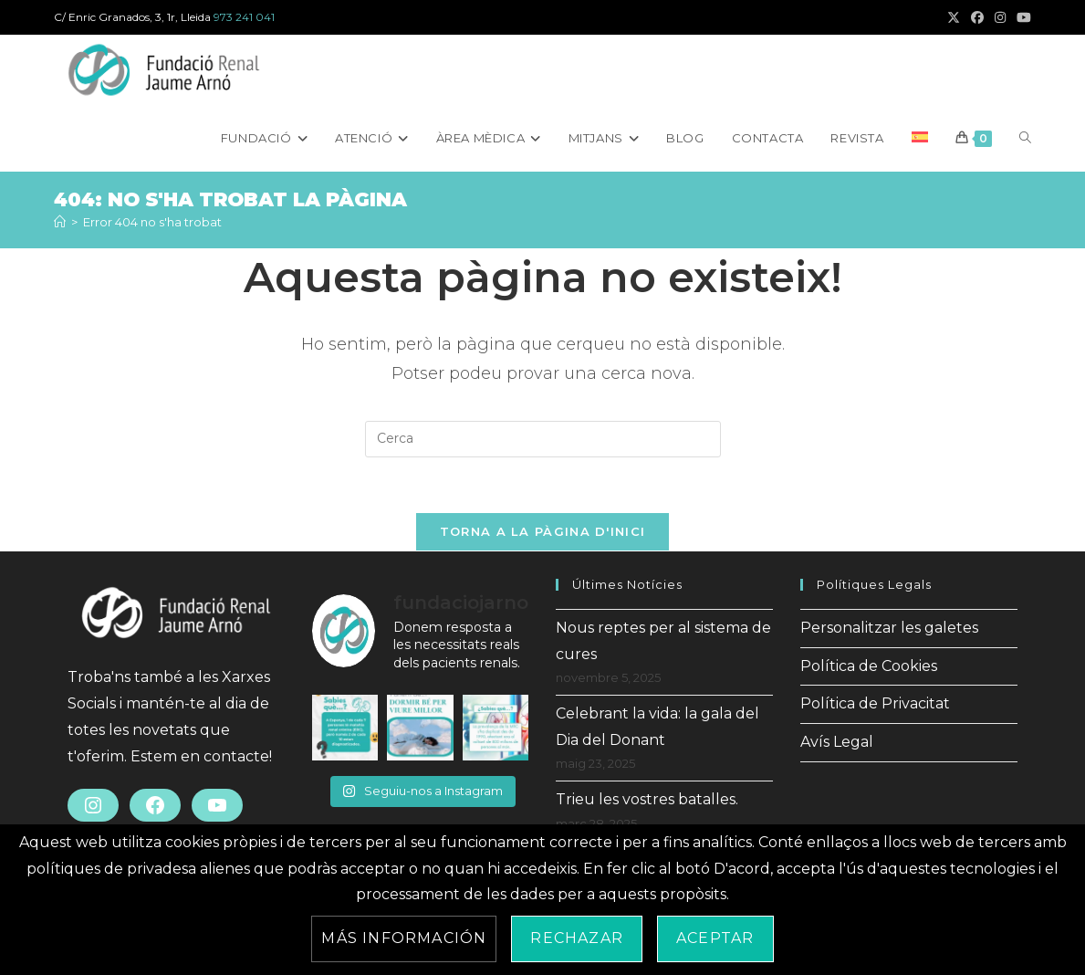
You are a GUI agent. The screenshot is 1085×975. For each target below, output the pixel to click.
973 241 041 (244, 17)
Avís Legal (836, 741)
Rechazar (576, 938)
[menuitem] (920, 138)
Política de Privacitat (875, 703)
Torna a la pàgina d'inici (543, 531)
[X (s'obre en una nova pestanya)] (953, 17)
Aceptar (715, 938)
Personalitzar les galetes (889, 627)
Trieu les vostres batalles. (647, 799)
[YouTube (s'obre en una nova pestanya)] (1021, 17)
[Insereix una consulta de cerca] (543, 439)
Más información (403, 938)
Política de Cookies (868, 666)
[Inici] (60, 222)
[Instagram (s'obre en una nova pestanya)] (1000, 17)
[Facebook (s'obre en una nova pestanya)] (977, 17)
